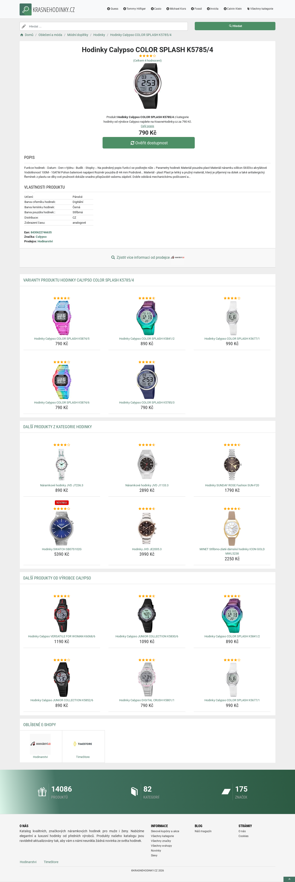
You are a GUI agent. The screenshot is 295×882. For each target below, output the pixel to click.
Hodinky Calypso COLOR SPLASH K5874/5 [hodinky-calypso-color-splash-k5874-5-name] (61, 338)
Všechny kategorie (259, 8)
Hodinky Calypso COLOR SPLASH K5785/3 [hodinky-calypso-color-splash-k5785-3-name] (146, 402)
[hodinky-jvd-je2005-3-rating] (147, 509)
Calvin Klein (232, 8)
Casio (155, 8)
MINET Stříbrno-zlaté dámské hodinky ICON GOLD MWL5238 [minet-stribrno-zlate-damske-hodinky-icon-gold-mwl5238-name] (232, 551)
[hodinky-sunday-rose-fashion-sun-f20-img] (232, 464)
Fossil (196, 8)
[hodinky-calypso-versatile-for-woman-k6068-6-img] (62, 615)
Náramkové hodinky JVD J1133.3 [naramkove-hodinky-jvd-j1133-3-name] (146, 485)
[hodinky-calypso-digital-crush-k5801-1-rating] (147, 660)
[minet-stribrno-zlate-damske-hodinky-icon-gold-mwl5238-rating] (232, 509)
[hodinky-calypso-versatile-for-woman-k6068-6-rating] (62, 596)
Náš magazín (203, 831)
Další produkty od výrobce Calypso (57, 578)
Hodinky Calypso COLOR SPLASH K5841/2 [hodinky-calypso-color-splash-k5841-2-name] (146, 338)
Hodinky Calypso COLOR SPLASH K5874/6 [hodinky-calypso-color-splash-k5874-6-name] (61, 402)
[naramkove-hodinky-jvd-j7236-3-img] (62, 464)
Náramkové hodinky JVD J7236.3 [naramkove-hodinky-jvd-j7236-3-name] (61, 485)
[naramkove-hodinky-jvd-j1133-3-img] (147, 464)
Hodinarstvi (45, 241)
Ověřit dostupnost (149, 143)
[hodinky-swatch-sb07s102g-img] (62, 528)
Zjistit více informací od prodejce (147, 258)
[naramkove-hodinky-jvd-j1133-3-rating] (147, 445)
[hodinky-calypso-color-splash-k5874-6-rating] (62, 362)
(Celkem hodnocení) (147, 60)
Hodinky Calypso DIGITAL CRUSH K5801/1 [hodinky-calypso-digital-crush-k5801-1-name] (146, 700)
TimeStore (51, 862)
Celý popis (147, 126)
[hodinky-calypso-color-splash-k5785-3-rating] (147, 362)
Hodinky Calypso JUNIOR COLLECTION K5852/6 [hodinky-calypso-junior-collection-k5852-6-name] (61, 700)
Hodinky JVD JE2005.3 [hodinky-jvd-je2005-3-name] (147, 549)
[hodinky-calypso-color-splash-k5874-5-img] (62, 318)
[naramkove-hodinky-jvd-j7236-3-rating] (62, 445)
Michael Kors (176, 8)
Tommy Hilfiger (134, 8)
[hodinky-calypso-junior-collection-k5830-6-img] (147, 615)
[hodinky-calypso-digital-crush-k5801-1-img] (147, 679)
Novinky (156, 850)
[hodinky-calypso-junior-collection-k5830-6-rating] (147, 596)
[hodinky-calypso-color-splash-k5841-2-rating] (147, 298)
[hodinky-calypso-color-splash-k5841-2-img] (147, 318)
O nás (242, 831)
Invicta (212, 8)
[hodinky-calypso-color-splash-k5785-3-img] (147, 382)
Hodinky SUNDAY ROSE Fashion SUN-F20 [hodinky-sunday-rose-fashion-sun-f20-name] (232, 485)
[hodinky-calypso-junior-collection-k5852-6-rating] (62, 660)
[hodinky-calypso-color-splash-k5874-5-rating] (62, 298)
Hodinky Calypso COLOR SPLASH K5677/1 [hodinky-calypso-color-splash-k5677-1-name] (232, 338)
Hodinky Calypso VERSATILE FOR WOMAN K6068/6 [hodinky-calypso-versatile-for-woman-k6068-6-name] (61, 636)
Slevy (154, 855)
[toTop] (289, 879)
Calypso (41, 236)
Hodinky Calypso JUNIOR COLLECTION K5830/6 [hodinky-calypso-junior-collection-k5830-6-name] (146, 636)
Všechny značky (161, 841)
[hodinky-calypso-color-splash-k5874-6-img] (62, 382)
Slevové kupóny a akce (165, 831)
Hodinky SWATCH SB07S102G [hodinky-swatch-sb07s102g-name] (62, 549)
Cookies (243, 836)
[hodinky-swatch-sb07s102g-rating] (62, 509)
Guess (112, 8)
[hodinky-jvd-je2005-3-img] (147, 528)
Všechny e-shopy (161, 845)
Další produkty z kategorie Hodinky (57, 426)
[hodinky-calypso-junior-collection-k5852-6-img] (62, 679)
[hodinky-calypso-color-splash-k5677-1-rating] (232, 298)
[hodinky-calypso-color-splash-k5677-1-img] (232, 318)
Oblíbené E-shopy (39, 724)
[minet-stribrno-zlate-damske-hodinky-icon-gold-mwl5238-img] (232, 528)
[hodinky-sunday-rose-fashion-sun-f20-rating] (232, 445)
